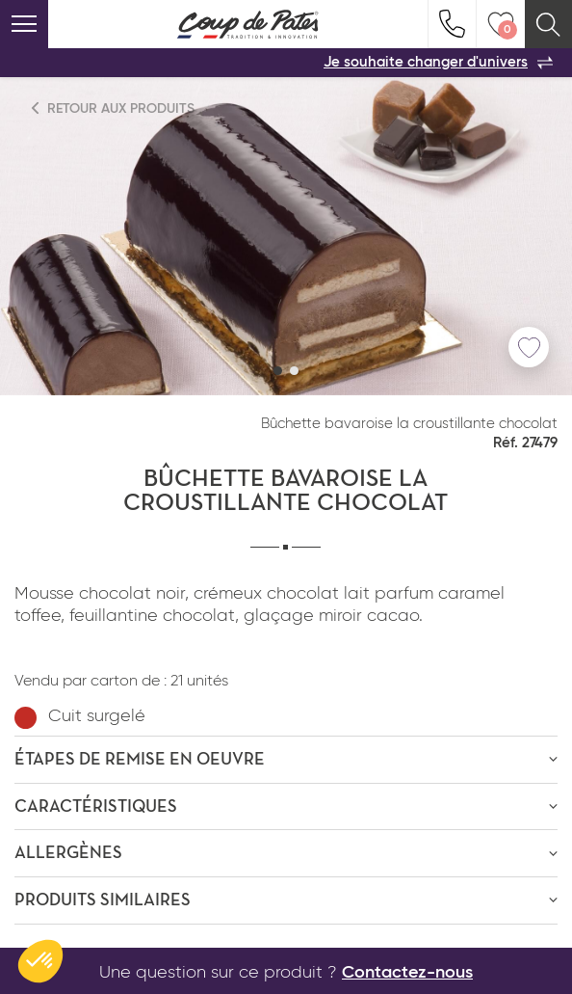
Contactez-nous (407, 972)
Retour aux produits (113, 108)
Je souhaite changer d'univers (438, 62)
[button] (277, 370)
